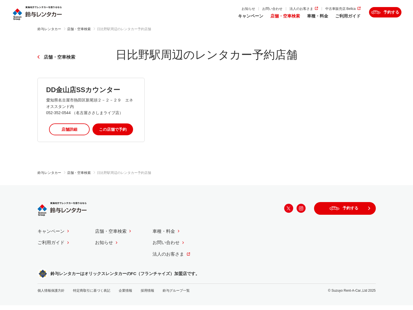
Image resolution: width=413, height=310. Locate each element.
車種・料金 (300, 19)
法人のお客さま (285, 12)
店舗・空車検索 (268, 19)
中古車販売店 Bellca (323, 12)
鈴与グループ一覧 (176, 295)
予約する (385, 15)
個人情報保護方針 (51, 295)
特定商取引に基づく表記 (91, 295)
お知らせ (231, 12)
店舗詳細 (69, 134)
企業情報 (125, 295)
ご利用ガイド (331, 19)
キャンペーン (233, 19)
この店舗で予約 (113, 134)
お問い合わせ (256, 12)
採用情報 (147, 295)
